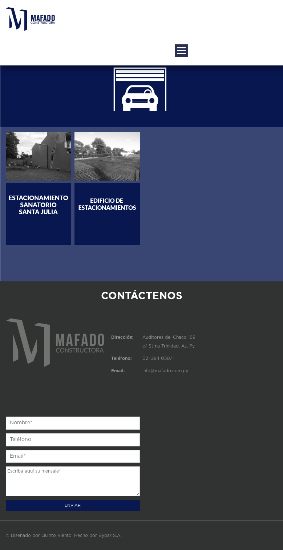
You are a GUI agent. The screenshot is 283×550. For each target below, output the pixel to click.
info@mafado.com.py (165, 371)
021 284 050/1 (158, 358)
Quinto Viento (56, 535)
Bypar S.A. (109, 535)
